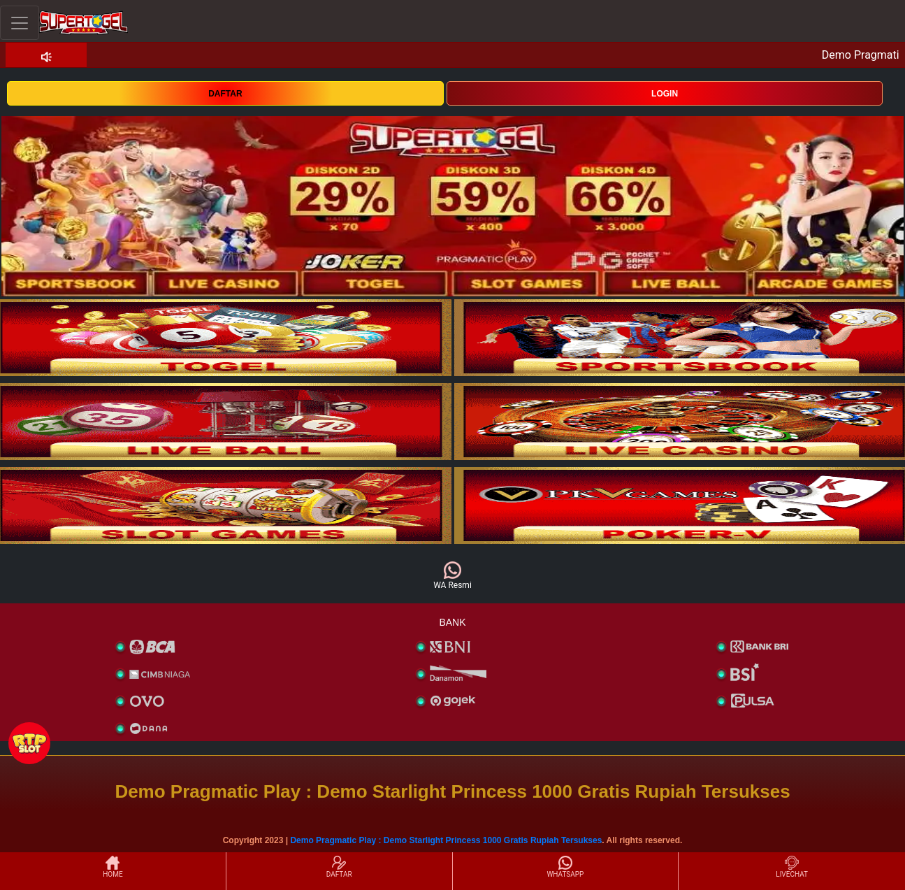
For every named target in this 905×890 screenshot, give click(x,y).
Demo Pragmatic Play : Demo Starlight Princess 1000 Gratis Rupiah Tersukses (446, 840)
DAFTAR (225, 94)
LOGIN (664, 94)
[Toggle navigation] (19, 23)
